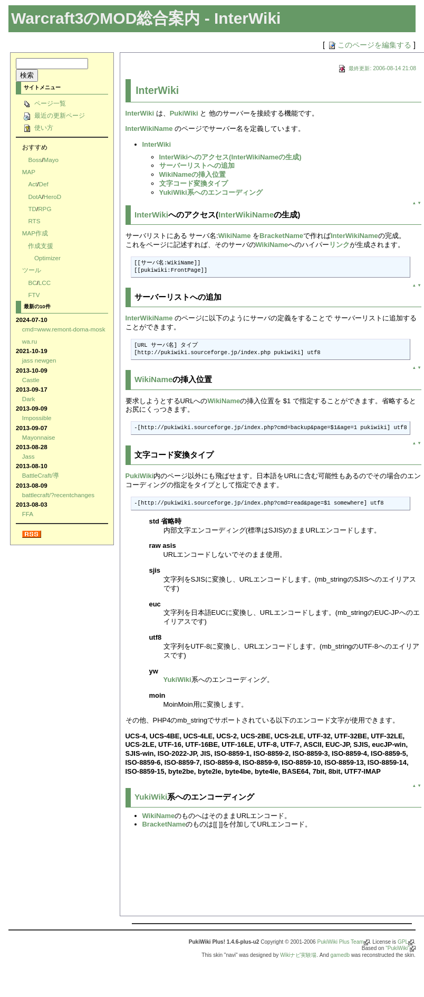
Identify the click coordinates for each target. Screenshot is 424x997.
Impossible (37, 417)
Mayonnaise (38, 437)
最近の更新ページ (53, 115)
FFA (27, 513)
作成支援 (40, 245)
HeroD (53, 196)
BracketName (281, 236)
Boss (35, 159)
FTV (34, 294)
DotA (35, 196)
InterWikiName (149, 128)
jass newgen (39, 360)
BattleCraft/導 (40, 475)
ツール (31, 270)
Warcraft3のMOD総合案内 (105, 18)
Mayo (51, 159)
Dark (28, 398)
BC (32, 282)
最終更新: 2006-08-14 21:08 (376, 68)
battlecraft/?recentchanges (58, 494)
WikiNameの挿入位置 (192, 174)
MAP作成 (35, 233)
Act (32, 184)
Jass (28, 456)
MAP (28, 171)
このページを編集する (369, 45)
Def (43, 184)
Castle (31, 379)
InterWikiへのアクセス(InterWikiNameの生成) (230, 157)
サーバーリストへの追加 (197, 165)
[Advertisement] (164, 876)
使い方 (37, 127)
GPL (403, 942)
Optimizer (47, 257)
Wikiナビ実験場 (298, 955)
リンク (339, 245)
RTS (34, 220)
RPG (44, 208)
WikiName (234, 236)
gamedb (340, 955)
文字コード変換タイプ (193, 183)
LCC (44, 282)
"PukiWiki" (398, 948)
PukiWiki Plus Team (340, 942)
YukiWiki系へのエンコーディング (211, 192)
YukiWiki (177, 679)
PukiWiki (184, 113)
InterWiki (157, 90)
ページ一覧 (44, 103)
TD (32, 208)
